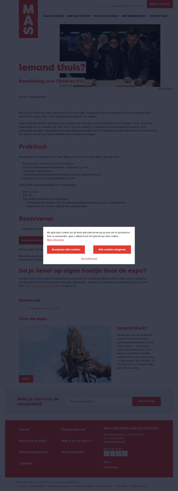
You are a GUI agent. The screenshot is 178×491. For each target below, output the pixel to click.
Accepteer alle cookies (66, 249)
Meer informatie (55, 239)
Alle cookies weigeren (112, 249)
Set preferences (89, 258)
